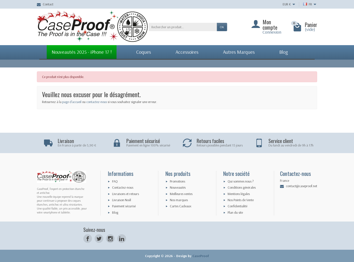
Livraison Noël (121, 200)
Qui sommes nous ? (241, 181)
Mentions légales (239, 194)
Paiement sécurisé (124, 206)
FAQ (115, 181)
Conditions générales (242, 187)
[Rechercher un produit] (182, 27)
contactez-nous (96, 102)
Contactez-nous (122, 187)
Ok (222, 27)
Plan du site (235, 212)
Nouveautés (178, 187)
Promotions (177, 181)
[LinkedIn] (121, 238)
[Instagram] (110, 238)
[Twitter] (99, 238)
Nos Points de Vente (241, 200)
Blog (115, 212)
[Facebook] (87, 238)
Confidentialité (237, 206)
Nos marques (179, 200)
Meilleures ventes (181, 194)
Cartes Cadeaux (180, 206)
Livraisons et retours (125, 194)
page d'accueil (71, 102)
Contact (45, 4)
